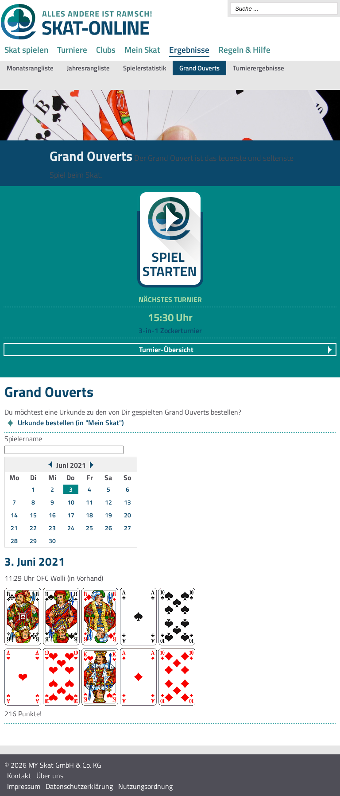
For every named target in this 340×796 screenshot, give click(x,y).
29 (33, 540)
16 (52, 515)
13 (127, 502)
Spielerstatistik (144, 68)
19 (108, 515)
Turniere (72, 49)
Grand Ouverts (199, 68)
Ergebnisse (189, 49)
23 (52, 527)
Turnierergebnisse (258, 68)
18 (89, 515)
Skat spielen (26, 49)
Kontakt (19, 775)
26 (108, 527)
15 (33, 515)
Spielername (23, 438)
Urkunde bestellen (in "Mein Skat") (71, 422)
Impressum (23, 786)
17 (70, 515)
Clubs (106, 49)
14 (14, 515)
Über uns (49, 775)
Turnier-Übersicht (166, 349)
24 (70, 527)
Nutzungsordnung (145, 786)
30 (52, 540)
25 (89, 527)
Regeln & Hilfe (244, 49)
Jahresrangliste (88, 68)
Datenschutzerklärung (79, 786)
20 (127, 515)
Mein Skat (142, 49)
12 (108, 502)
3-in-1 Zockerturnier (170, 330)
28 (14, 540)
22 (33, 527)
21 (14, 527)
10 (70, 502)
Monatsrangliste (30, 68)
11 (89, 502)
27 (127, 527)
